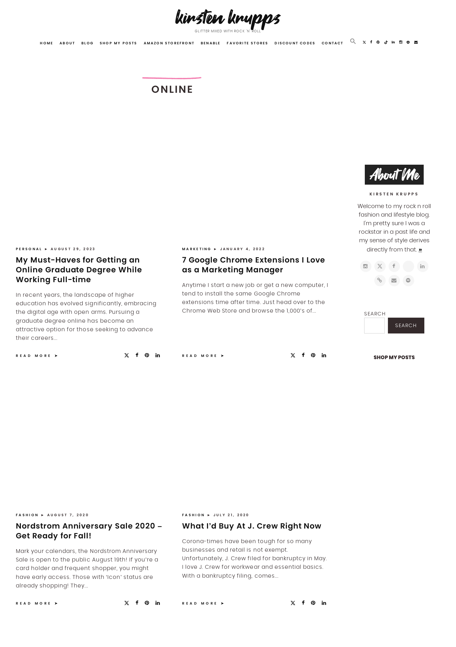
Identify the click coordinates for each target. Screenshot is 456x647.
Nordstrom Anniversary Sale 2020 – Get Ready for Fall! (89, 531)
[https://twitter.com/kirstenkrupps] (380, 266)
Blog (87, 43)
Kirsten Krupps (228, 17)
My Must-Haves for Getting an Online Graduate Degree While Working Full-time (79, 270)
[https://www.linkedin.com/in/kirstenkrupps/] (422, 266)
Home (46, 43)
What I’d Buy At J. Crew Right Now (251, 526)
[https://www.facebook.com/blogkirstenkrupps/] (394, 266)
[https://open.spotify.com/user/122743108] (408, 280)
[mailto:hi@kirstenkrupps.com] (394, 280)
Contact (332, 43)
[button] (353, 41)
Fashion (28, 514)
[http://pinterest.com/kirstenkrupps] (408, 266)
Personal (30, 248)
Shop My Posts (118, 43)
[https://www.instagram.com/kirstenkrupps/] (365, 266)
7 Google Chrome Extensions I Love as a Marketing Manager (253, 265)
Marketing (197, 248)
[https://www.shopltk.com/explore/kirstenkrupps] (380, 280)
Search (375, 313)
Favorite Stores (247, 43)
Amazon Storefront (169, 43)
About (67, 43)
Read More (34, 355)
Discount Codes (295, 43)
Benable (210, 43)
